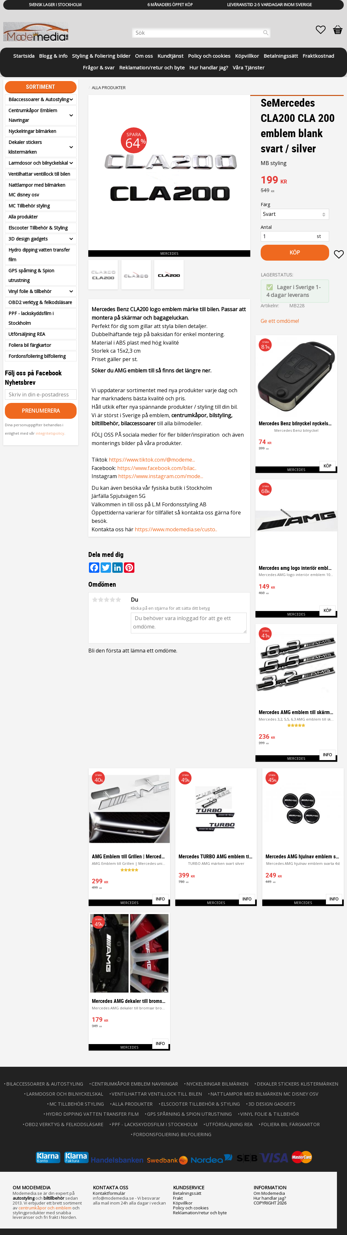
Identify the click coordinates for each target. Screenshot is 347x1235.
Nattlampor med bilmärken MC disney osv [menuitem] (36, 190)
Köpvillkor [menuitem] (247, 56)
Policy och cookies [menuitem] (209, 56)
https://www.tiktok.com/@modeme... (152, 459)
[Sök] (266, 33)
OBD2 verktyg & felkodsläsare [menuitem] (40, 302)
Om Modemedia (269, 1193)
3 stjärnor (106, 600)
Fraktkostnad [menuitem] (318, 56)
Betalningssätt (187, 1193)
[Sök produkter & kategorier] (201, 33)
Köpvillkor (182, 1203)
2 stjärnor (101, 600)
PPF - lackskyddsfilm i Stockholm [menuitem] (31, 318)
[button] (324, 30)
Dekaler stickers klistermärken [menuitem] (25, 147)
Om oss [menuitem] (144, 56)
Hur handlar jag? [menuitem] (208, 67)
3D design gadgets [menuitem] (28, 239)
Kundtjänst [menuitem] (170, 56)
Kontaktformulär (109, 1193)
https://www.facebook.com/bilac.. (156, 468)
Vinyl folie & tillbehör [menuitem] (29, 291)
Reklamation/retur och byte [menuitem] (152, 67)
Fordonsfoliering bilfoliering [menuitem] (37, 356)
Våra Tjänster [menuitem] (249, 67)
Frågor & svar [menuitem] (99, 67)
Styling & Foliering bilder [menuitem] (101, 56)
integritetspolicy (50, 433)
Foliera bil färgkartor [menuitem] (29, 345)
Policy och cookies (191, 1208)
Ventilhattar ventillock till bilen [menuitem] (39, 174)
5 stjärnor (118, 600)
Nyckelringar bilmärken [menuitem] (32, 131)
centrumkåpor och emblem (45, 1208)
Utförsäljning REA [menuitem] (26, 334)
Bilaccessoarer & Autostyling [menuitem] (38, 99)
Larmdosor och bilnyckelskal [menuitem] (38, 163)
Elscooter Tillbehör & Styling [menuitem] (38, 228)
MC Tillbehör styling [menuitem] (29, 206)
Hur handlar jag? (270, 1198)
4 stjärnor (112, 600)
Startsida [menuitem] (23, 56)
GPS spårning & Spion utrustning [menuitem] (31, 275)
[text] (302, 180)
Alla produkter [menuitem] (23, 217)
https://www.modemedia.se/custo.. (176, 529)
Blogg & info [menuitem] (53, 56)
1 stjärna (95, 600)
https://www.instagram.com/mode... (160, 476)
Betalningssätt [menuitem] (281, 56)
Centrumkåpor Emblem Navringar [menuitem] (32, 115)
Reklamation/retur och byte (200, 1213)
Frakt (178, 1198)
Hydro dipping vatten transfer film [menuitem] (39, 255)
